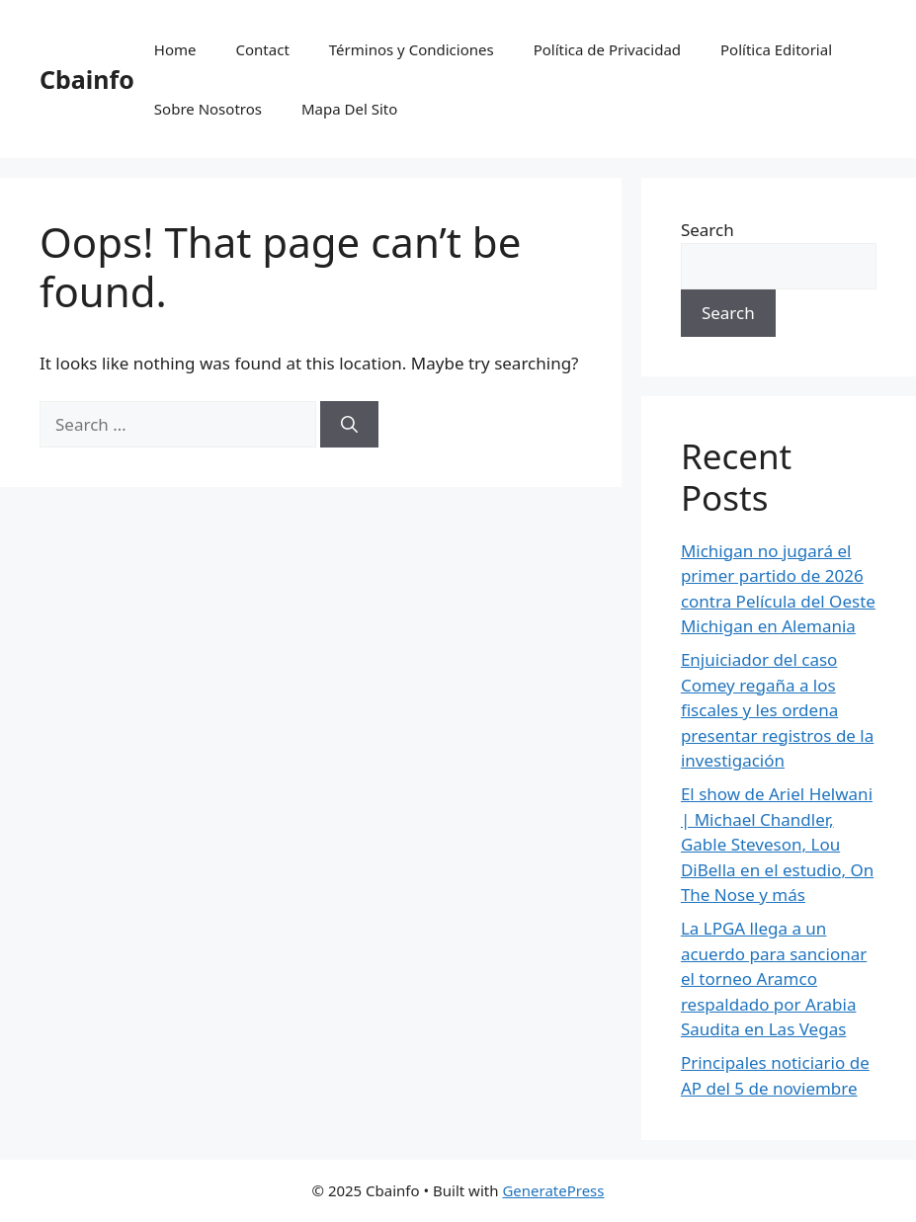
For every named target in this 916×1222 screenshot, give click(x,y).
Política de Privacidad (607, 49)
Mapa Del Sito (349, 109)
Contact (263, 49)
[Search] (349, 424)
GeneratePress (553, 1190)
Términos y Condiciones (411, 49)
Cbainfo (87, 79)
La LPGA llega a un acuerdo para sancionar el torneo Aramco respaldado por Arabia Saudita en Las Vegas (774, 978)
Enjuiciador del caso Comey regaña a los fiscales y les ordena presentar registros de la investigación (777, 710)
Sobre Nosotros (208, 109)
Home (175, 49)
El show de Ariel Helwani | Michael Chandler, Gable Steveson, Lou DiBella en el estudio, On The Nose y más (777, 844)
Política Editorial (776, 49)
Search (707, 229)
